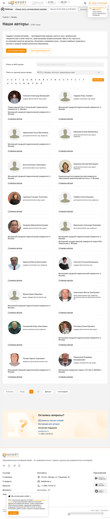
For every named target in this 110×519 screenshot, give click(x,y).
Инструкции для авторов (49, 424)
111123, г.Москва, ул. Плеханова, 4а (55, 477)
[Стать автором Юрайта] (16, 51)
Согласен (13, 513)
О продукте (7, 481)
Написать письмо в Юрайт (51, 420)
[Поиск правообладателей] (40, 51)
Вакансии (6, 486)
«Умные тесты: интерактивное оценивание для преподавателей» (41, 9)
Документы (7, 490)
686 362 (64, 2)
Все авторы (98, 80)
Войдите (98, 9)
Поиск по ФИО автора (14, 64)
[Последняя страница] (62, 391)
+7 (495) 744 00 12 (48, 486)
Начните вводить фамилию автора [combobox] (51, 64)
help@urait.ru (46, 481)
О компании (7, 477)
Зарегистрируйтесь (98, 8)
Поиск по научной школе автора (19, 72)
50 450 (50, 2)
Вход (94, 3)
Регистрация (102, 3)
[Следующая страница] (48, 391)
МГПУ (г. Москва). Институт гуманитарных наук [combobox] (56, 72)
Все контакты (43, 490)
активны (34, 3)
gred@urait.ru (43, 431)
